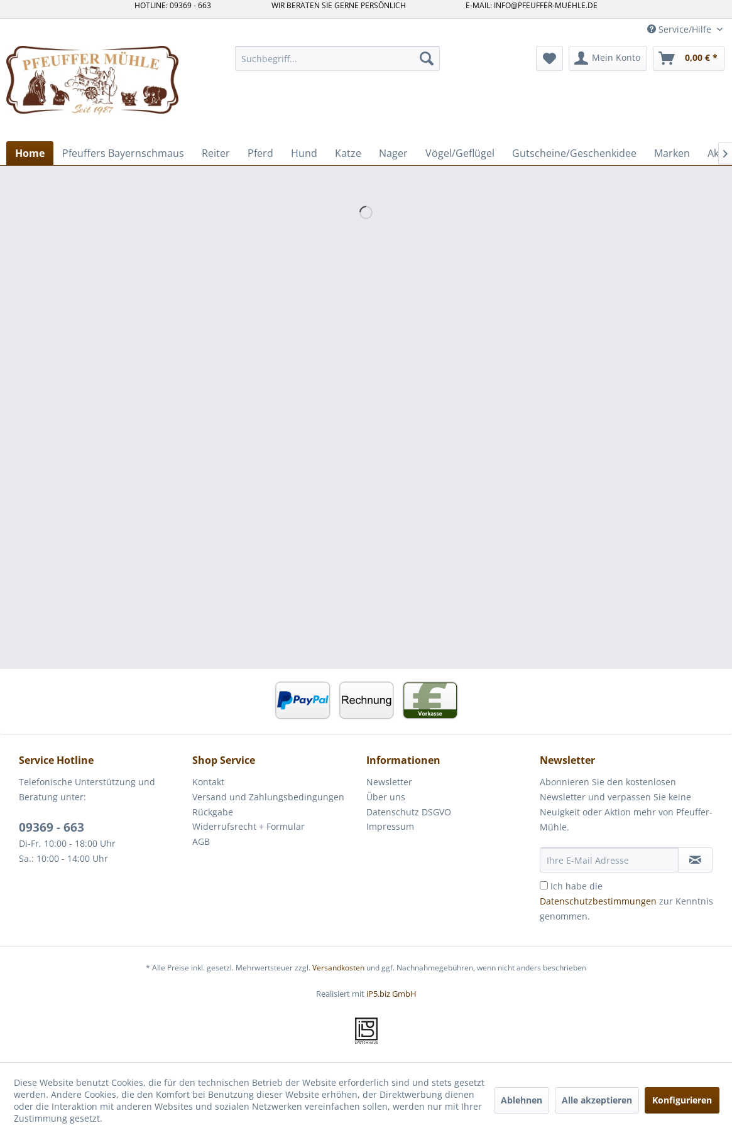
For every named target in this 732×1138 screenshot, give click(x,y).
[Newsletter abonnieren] (695, 859)
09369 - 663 (51, 827)
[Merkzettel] (549, 58)
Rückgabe (212, 812)
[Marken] (672, 153)
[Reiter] (216, 153)
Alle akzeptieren (597, 1100)
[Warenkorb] (688, 58)
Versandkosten (338, 967)
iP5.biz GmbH (391, 993)
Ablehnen (521, 1100)
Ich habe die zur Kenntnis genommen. (626, 901)
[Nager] (393, 153)
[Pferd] (260, 153)
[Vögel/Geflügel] (460, 153)
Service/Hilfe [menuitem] (680, 29)
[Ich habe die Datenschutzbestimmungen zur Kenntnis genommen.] (544, 885)
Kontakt (208, 782)
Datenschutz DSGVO (408, 812)
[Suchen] (426, 58)
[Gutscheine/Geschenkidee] (574, 153)
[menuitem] (337, 58)
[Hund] (304, 153)
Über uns (385, 797)
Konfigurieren (682, 1100)
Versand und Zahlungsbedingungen (268, 797)
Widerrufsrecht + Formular (248, 826)
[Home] (29, 153)
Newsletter (389, 782)
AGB (201, 841)
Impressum (390, 826)
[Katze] (348, 153)
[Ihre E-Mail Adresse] (609, 859)
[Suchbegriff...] (337, 58)
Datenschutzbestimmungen (598, 901)
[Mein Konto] (608, 58)
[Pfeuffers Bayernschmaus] (123, 153)
